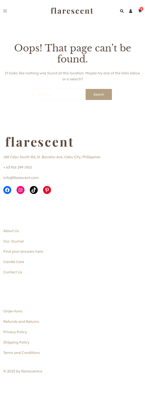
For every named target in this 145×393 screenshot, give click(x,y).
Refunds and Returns (21, 321)
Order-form (13, 311)
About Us (11, 231)
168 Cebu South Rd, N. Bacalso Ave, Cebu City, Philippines (52, 157)
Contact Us (12, 272)
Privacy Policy (15, 332)
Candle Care (13, 261)
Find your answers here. (23, 251)
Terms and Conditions (21, 352)
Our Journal (13, 241)
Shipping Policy (16, 342)
